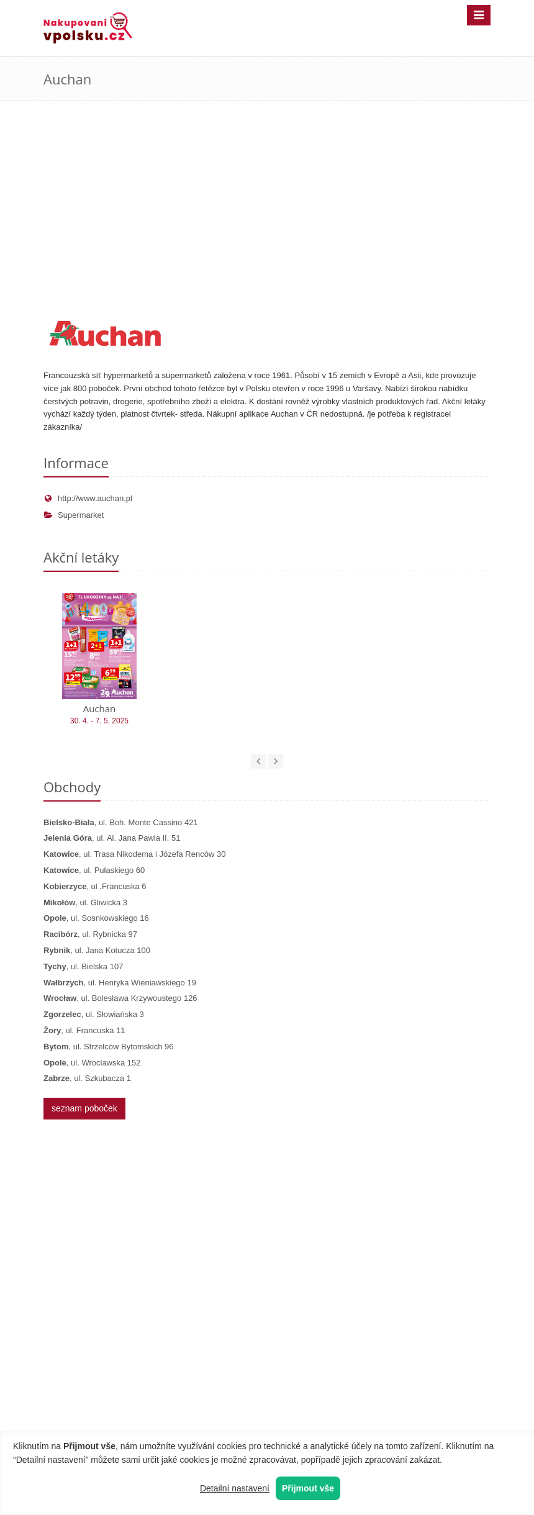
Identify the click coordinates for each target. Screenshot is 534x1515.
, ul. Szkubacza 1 (87, 1078)
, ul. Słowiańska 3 (93, 1014)
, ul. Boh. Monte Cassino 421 (120, 822)
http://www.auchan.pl (87, 498)
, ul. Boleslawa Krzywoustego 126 (120, 998)
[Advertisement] (267, 218)
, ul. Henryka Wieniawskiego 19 (119, 982)
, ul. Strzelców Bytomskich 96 (108, 1046)
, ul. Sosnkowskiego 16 (96, 918)
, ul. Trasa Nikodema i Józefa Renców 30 (134, 854)
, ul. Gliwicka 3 (85, 902)
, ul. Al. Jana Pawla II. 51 (111, 838)
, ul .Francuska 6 (94, 886)
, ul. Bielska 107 (83, 966)
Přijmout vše (308, 1488)
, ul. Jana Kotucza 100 (96, 950)
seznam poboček (84, 1108)
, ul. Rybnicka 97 (90, 934)
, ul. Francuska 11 (84, 1030)
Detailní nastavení (234, 1488)
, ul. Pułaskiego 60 (94, 870)
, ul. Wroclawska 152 (92, 1062)
